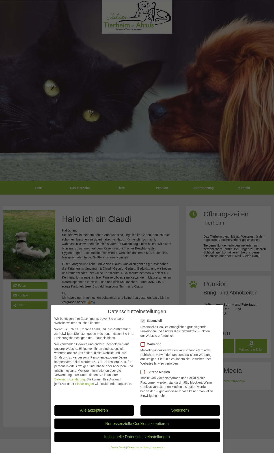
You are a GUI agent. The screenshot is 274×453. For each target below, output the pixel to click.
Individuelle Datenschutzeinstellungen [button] (137, 441)
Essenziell (152, 325)
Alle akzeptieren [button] (94, 414)
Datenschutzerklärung (69, 383)
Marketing (152, 348)
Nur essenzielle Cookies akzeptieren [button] (137, 428)
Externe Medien (156, 376)
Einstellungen (84, 388)
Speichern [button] (180, 414)
